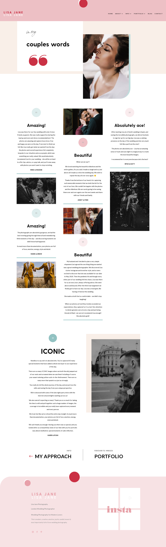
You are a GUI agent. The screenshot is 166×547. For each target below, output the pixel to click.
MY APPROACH (53, 456)
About (118, 13)
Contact (159, 13)
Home (110, 13)
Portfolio (138, 13)
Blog (150, 13)
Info (127, 13)
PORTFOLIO (108, 456)
